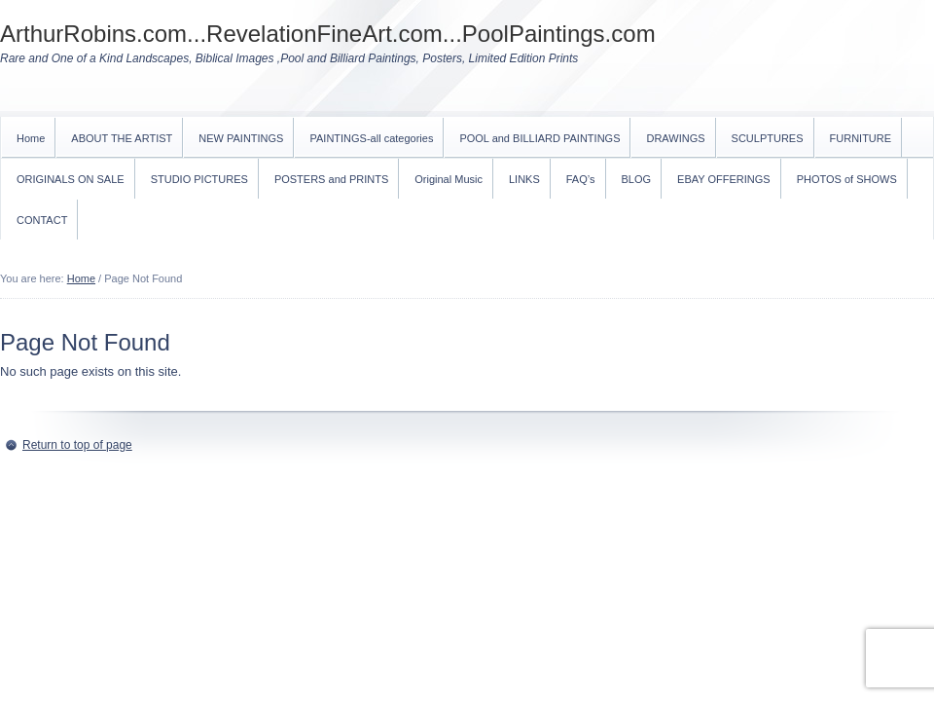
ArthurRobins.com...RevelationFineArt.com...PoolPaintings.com (328, 33)
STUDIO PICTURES (199, 179)
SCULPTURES (768, 138)
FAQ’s (580, 179)
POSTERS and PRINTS (331, 179)
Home (31, 138)
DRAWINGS (675, 138)
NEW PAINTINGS (240, 138)
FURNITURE (861, 138)
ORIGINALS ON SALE (71, 179)
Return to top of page (77, 445)
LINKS (524, 179)
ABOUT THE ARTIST (121, 138)
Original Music (448, 179)
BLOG (637, 179)
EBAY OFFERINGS (724, 179)
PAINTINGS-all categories (371, 138)
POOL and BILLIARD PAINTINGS (539, 138)
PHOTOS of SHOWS (847, 179)
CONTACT (42, 220)
